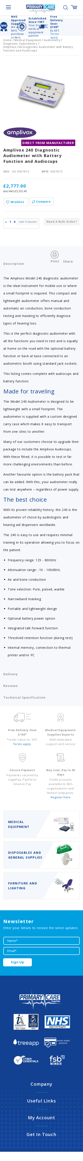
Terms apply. (22, 744)
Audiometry (52, 40)
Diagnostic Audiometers (20, 44)
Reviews (10, 686)
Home (7, 40)
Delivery (10, 674)
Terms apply (54, 35)
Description (13, 264)
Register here (60, 797)
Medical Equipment (27, 40)
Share (68, 262)
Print (55, 261)
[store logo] (41, 8)
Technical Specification (24, 697)
